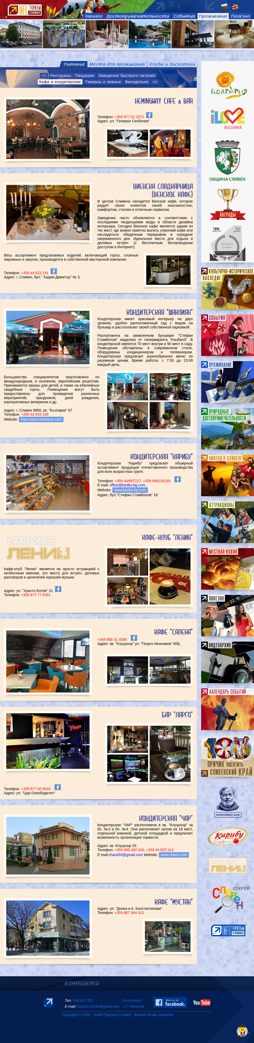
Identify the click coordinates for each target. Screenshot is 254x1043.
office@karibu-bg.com (127, 485)
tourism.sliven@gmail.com (98, 1006)
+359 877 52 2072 (129, 117)
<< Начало (133, 1006)
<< (43, 75)
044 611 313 (83, 1000)
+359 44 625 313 (160, 850)
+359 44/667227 (128, 481)
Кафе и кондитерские (60, 82)
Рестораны (60, 75)
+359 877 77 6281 (35, 595)
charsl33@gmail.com (126, 855)
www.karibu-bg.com (130, 490)
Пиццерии (84, 75)
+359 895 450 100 (129, 850)
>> (155, 82)
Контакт (133, 1000)
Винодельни (137, 82)
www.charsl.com (174, 855)
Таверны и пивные (103, 82)
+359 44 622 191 (34, 273)
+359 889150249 (156, 481)
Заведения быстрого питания (127, 75)
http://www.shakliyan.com (41, 419)
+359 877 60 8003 (35, 789)
